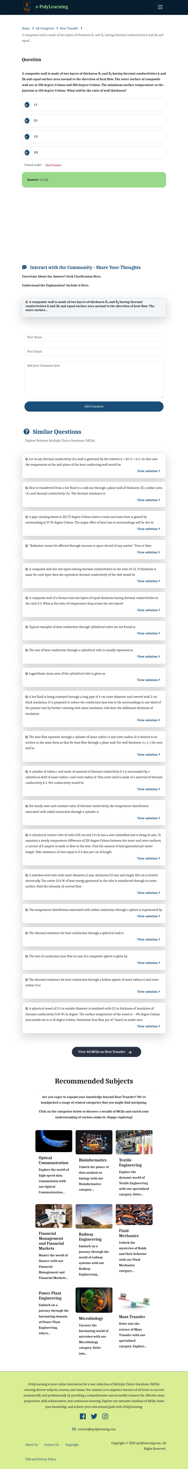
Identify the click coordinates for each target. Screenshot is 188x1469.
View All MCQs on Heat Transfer (106, 1052)
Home (26, 28)
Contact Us (51, 1445)
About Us (31, 1445)
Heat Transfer (69, 28)
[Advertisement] (94, 224)
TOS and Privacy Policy (40, 1459)
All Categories (45, 28)
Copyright (72, 1445)
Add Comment (94, 406)
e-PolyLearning (45, 7)
